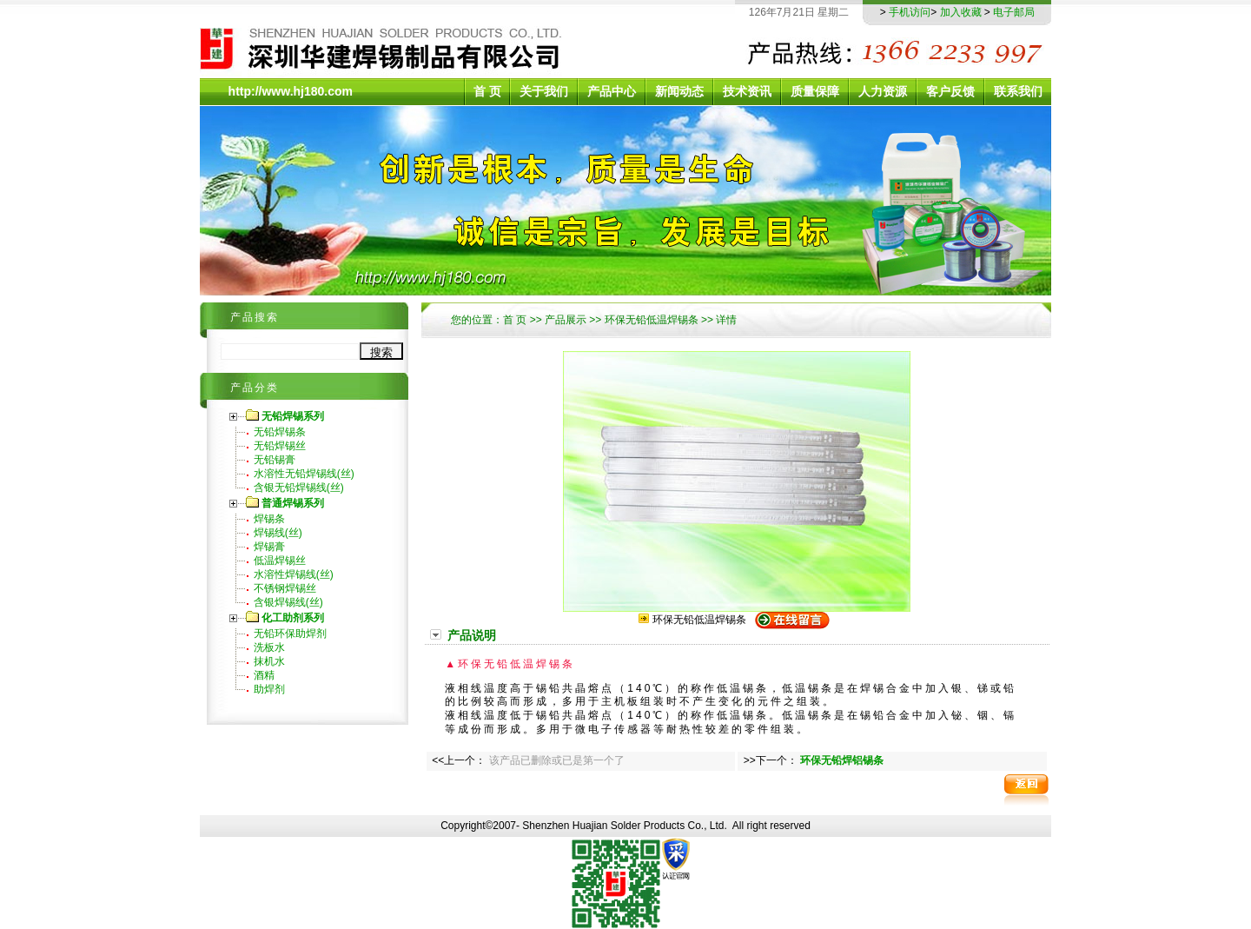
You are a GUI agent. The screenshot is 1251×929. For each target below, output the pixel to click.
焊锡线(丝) (278, 533)
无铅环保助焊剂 (290, 633)
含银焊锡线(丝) (288, 602)
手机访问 (909, 12)
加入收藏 (961, 12)
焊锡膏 (269, 547)
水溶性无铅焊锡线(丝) (304, 474)
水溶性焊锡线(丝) (294, 574)
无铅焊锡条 (280, 432)
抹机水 (269, 661)
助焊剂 (269, 689)
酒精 (264, 675)
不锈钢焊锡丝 (285, 588)
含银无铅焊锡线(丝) (299, 487)
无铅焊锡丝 (280, 446)
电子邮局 (1014, 12)
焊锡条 (269, 519)
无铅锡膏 (274, 460)
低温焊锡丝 (280, 560)
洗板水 (269, 647)
